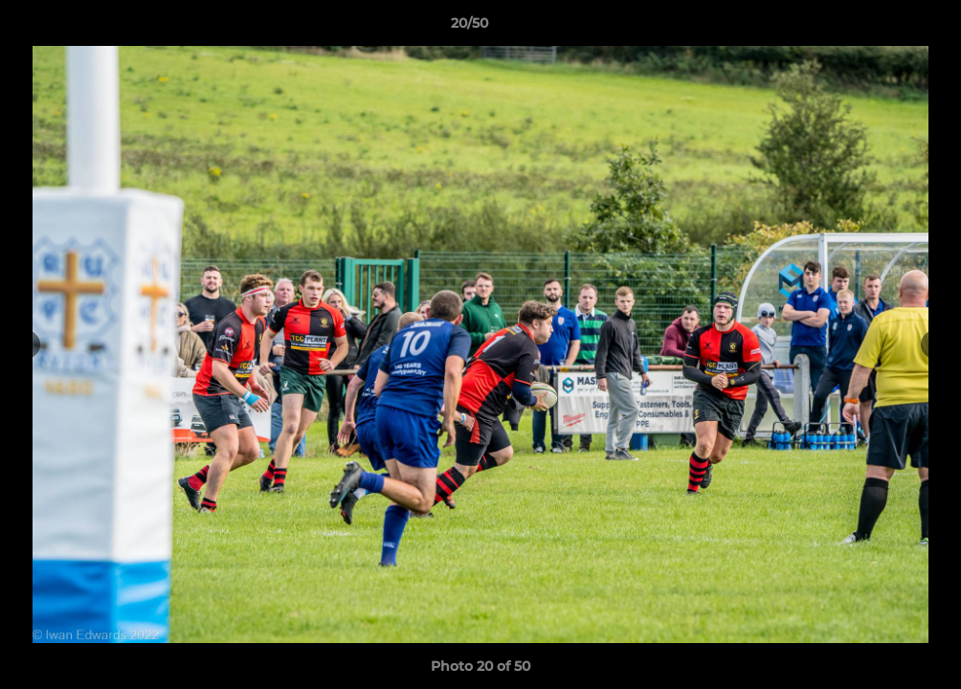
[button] (880, 27)
